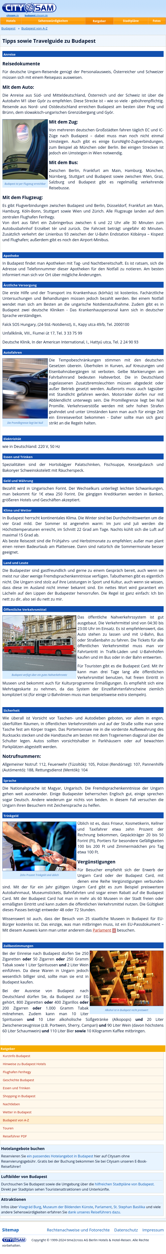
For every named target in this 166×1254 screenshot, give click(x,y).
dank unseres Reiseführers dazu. (94, 1212)
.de (13, 15)
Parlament (102, 930)
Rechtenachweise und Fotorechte (78, 1230)
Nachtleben (11, 1104)
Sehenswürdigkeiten (53, 21)
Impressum (153, 1230)
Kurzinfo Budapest (16, 1056)
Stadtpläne (131, 21)
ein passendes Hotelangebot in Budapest (60, 1156)
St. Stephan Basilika (129, 1206)
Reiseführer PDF (15, 1136)
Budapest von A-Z (16, 1120)
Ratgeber (8, 1048)
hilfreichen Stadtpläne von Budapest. (125, 1184)
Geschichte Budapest (18, 1080)
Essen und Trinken (16, 1088)
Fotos (157, 21)
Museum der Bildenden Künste (68, 1206)
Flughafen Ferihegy (17, 1072)
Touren (8, 1128)
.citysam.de (36, 15)
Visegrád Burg (29, 1206)
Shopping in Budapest (19, 1096)
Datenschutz (126, 1230)
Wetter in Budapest (17, 1112)
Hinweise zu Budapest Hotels (24, 1064)
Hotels (11, 21)
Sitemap (10, 1230)
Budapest (8, 28)
